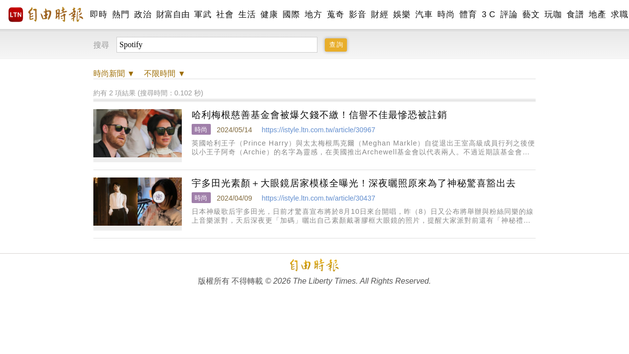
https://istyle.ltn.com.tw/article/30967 (318, 130)
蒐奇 (335, 14)
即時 (98, 14)
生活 (247, 14)
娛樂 (401, 14)
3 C (488, 14)
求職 (619, 14)
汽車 (423, 14)
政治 (142, 14)
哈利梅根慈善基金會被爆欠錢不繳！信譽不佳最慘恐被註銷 (319, 115)
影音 (357, 14)
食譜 (575, 14)
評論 (508, 14)
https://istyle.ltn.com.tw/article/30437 (318, 198)
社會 (224, 14)
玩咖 (553, 14)
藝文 (531, 14)
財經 (379, 14)
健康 (269, 14)
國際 (291, 14)
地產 (597, 14)
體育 (468, 14)
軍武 (202, 14)
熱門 (120, 14)
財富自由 (172, 14)
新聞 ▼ (114, 73)
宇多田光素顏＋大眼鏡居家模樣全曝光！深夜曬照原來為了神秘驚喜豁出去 (354, 183)
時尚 (446, 14)
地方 (313, 14)
